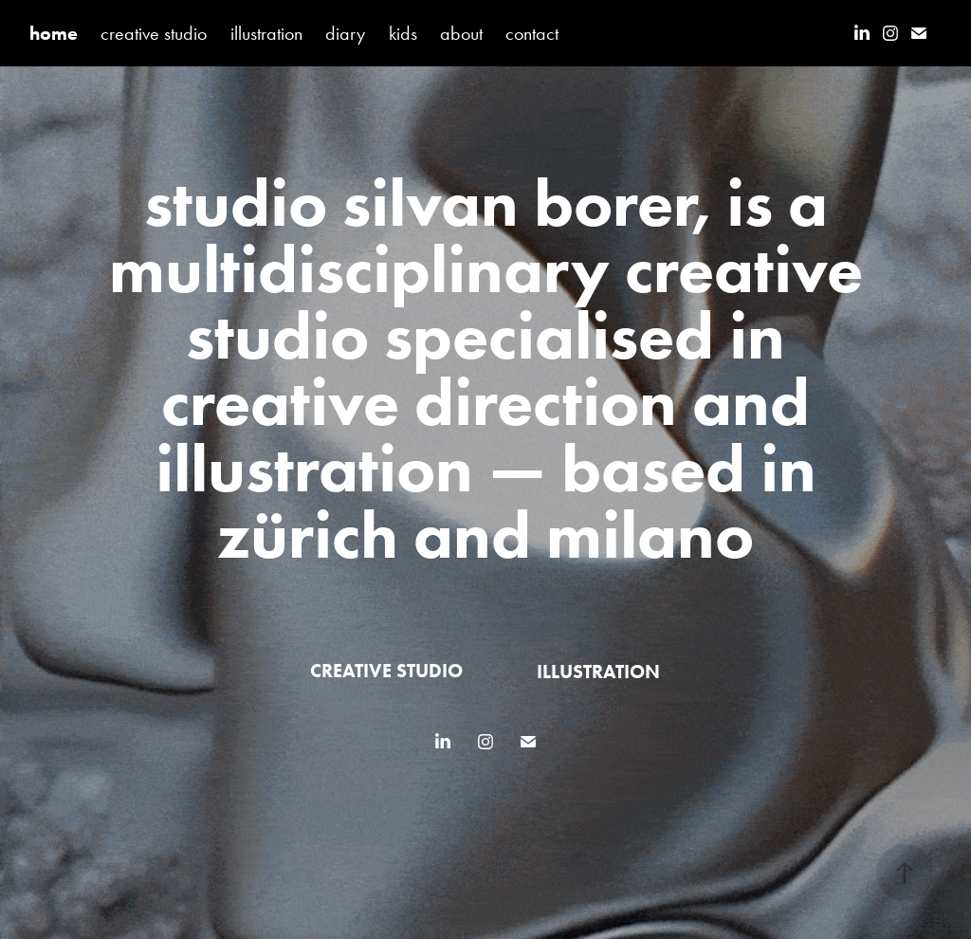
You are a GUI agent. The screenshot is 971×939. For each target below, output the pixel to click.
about (461, 33)
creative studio (154, 33)
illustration (266, 33)
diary (345, 33)
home (53, 33)
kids (403, 33)
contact (532, 33)
